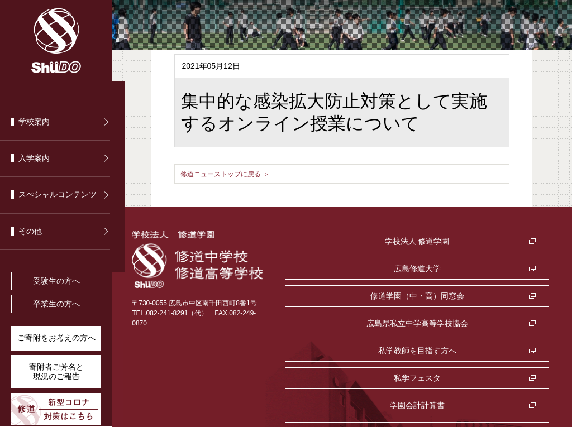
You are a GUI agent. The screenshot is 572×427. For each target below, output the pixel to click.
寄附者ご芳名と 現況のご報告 (56, 372)
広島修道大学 (476, 241)
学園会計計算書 (347, 323)
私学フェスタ (476, 295)
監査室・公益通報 (476, 323)
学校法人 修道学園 (346, 241)
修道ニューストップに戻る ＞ (232, 173)
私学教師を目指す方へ (347, 295)
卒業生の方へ (56, 304)
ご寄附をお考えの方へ (56, 338)
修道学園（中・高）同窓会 (347, 268)
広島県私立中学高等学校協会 (476, 268)
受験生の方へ (56, 281)
